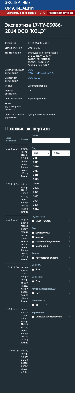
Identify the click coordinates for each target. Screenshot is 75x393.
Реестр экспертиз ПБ (60, 12)
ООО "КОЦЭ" (34, 77)
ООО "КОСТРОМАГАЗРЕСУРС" (41, 71)
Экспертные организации (21, 12)
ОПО (42, 12)
